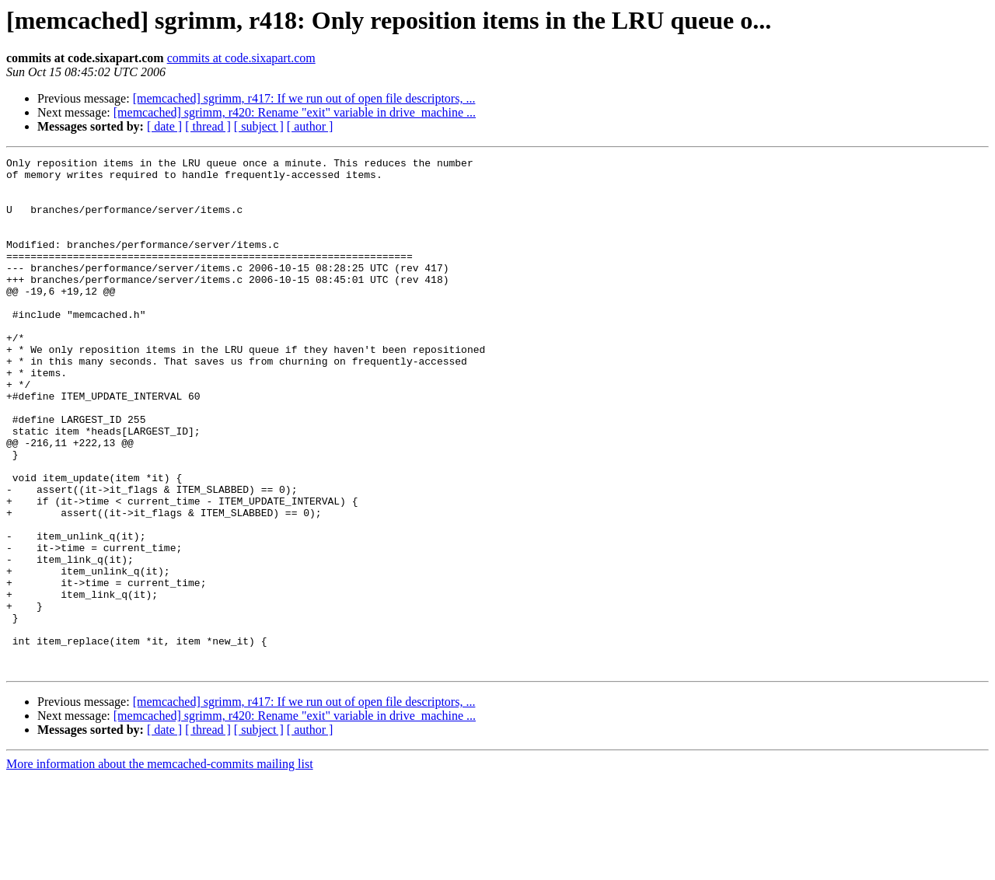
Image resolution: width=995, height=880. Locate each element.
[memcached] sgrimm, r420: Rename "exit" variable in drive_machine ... (294, 112)
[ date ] (164, 126)
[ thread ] (208, 126)
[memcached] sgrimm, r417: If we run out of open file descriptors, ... (304, 98)
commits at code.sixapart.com (241, 58)
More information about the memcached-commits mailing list (159, 866)
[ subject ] (259, 126)
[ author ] (310, 126)
